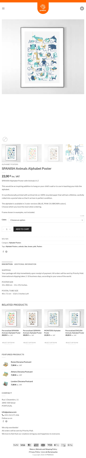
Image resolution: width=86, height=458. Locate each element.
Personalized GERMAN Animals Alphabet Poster (32, 331)
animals (21, 246)
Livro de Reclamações (49, 452)
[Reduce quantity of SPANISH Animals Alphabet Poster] (3, 229)
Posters (39, 246)
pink (34, 246)
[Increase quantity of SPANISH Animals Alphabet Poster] (10, 229)
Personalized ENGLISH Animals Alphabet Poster (74, 331)
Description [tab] (7, 264)
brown (30, 246)
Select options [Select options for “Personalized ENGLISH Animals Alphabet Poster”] (72, 342)
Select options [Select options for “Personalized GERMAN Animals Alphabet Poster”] (29, 342)
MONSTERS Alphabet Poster (52, 331)
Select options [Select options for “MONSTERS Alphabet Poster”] (51, 342)
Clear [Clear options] (82, 216)
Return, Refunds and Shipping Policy (43, 449)
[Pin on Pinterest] (6, 252)
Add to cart (22, 229)
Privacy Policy (34, 452)
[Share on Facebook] (3, 252)
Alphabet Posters (10, 164)
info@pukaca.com (9, 412)
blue (25, 246)
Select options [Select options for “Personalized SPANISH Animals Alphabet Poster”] (8, 342)
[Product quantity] (7, 229)
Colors (4, 220)
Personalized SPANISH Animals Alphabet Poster (11, 331)
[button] (3, 8)
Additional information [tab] (25, 264)
